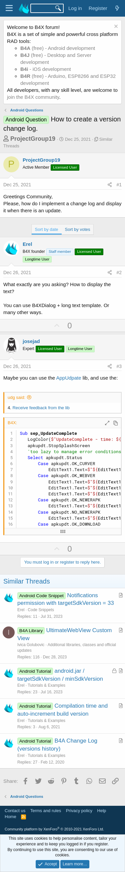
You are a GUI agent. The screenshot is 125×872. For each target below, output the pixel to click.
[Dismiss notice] (115, 27)
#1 (119, 184)
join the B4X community (33, 97)
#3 (119, 366)
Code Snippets (41, 610)
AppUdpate (68, 378)
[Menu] (9, 8)
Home (10, 816)
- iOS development (45, 69)
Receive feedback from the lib (40, 407)
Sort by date (46, 229)
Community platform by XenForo (54, 829)
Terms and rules (45, 810)
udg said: (16, 397)
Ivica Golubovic (30, 644)
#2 (119, 272)
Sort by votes (77, 229)
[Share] (109, 185)
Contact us (15, 810)
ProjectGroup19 (32, 138)
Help (101, 810)
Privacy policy (79, 810)
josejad (31, 341)
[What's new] (117, 8)
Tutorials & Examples (46, 685)
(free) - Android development (57, 48)
